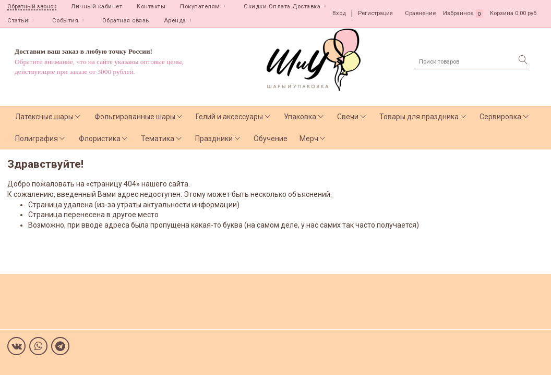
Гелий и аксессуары (229, 117)
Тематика (157, 138)
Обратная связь (125, 20)
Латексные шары (44, 117)
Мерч (309, 138)
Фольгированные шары (134, 117)
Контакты (151, 6)
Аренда (175, 20)
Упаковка (300, 117)
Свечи (347, 117)
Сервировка (500, 117)
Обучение (271, 138)
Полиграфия (36, 138)
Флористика (100, 138)
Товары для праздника (419, 117)
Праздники (214, 138)
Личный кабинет (96, 6)
